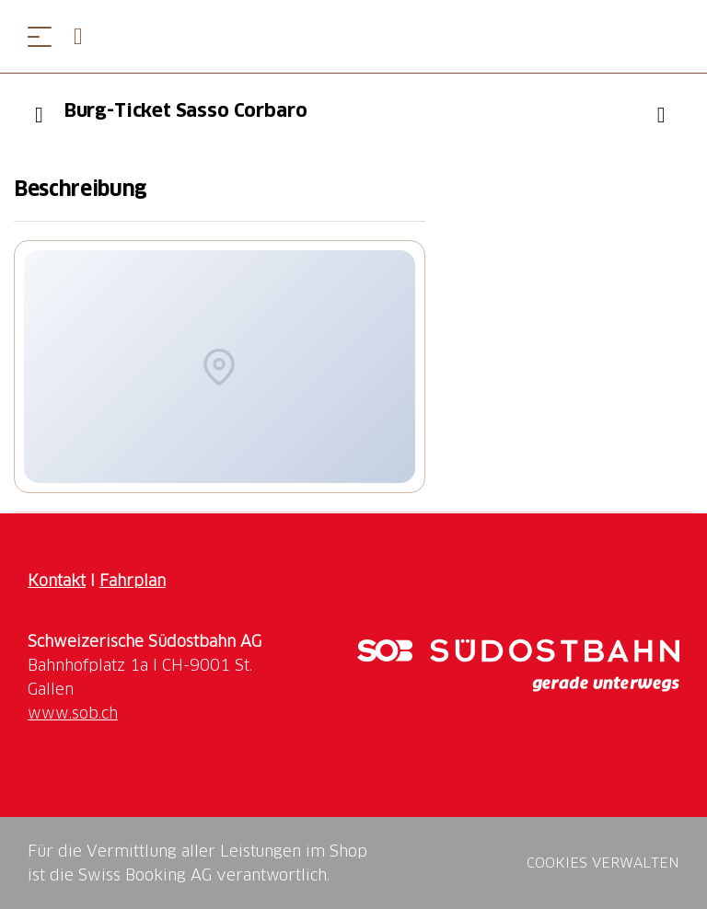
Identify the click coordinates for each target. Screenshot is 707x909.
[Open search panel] (86, 36)
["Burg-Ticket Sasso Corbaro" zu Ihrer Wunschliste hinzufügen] (661, 115)
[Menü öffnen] (40, 36)
